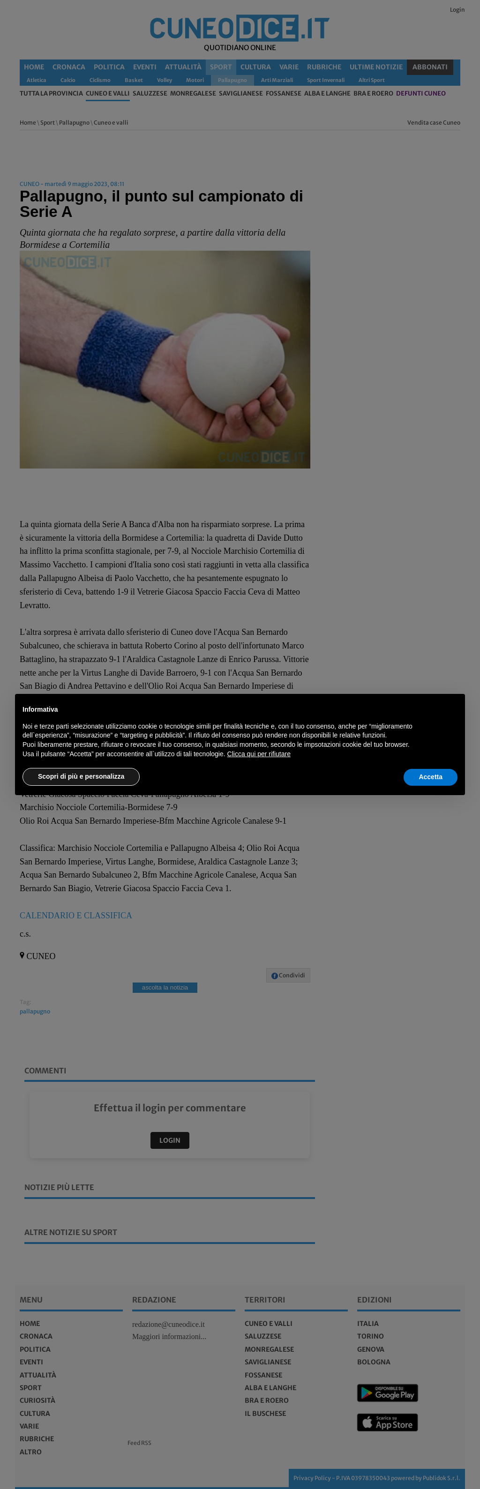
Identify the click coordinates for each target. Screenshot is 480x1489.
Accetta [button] (430, 777)
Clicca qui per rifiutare (259, 754)
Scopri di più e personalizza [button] (81, 776)
